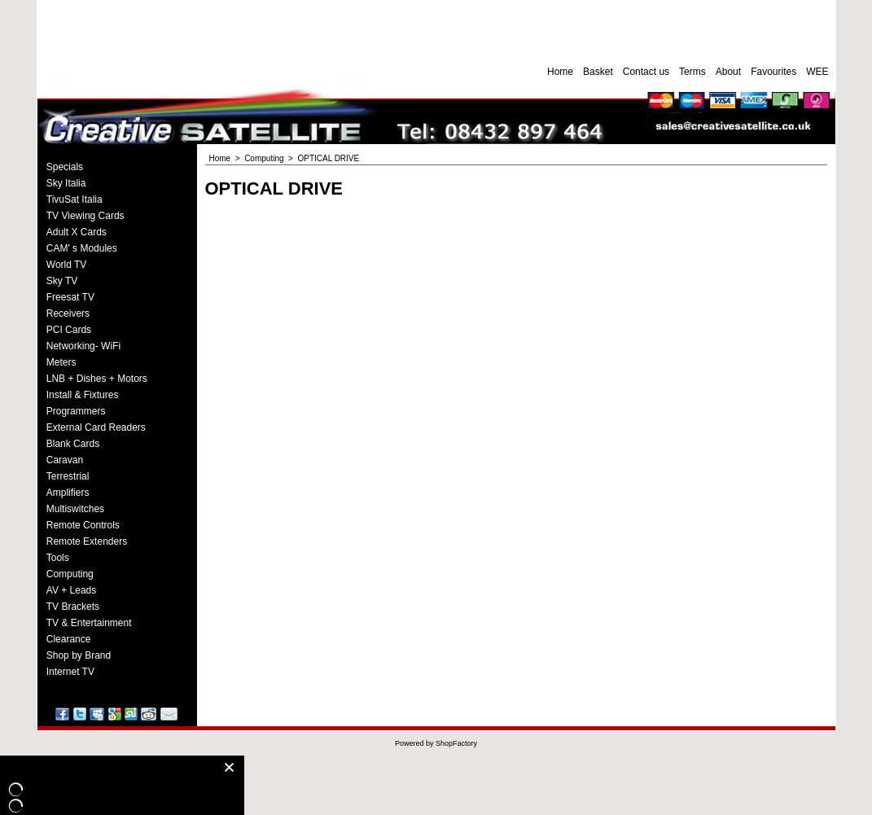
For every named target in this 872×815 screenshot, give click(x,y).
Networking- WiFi (83, 346)
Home (560, 71)
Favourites (773, 71)
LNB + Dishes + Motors (96, 378)
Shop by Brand (78, 655)
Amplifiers (68, 492)
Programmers (76, 411)
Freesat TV (70, 297)
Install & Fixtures (82, 395)
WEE (817, 71)
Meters (61, 362)
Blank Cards (72, 443)
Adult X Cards (76, 232)
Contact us (646, 71)
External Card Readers (96, 427)
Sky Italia (66, 183)
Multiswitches (75, 509)
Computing (70, 574)
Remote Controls (83, 525)
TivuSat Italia (74, 199)
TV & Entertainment (89, 623)
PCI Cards (68, 329)
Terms (692, 71)
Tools (57, 557)
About (728, 71)
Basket (598, 71)
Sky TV (61, 281)
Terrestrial (68, 476)
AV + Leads (71, 590)
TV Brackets (72, 606)
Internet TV (70, 671)
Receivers (68, 313)
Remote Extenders (86, 541)
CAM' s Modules (81, 248)
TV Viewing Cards (85, 215)
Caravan (64, 460)
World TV (66, 264)
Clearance (68, 639)
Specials (64, 167)
